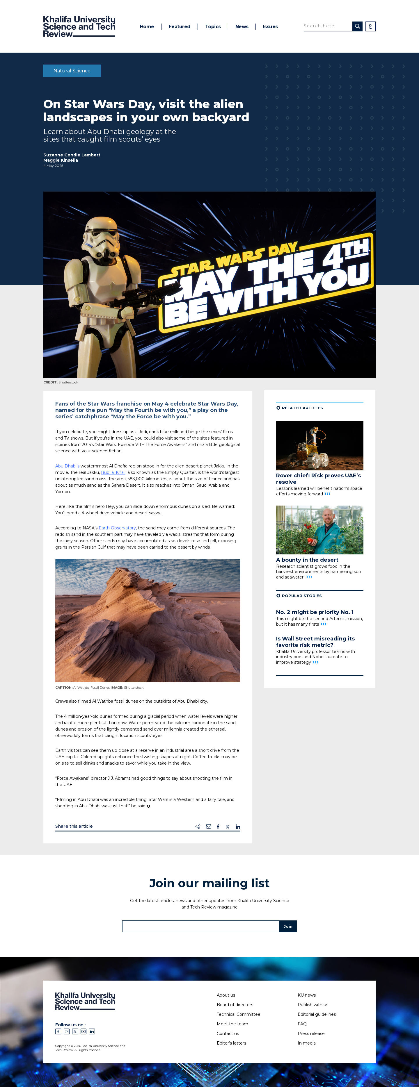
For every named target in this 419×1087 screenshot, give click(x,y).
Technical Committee (238, 1014)
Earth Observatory (117, 528)
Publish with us (313, 1004)
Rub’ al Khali (113, 472)
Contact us (228, 1033)
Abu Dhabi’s (67, 466)
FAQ (302, 1024)
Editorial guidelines (317, 1014)
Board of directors (235, 1004)
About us (226, 995)
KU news (307, 995)
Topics (213, 26)
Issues (270, 26)
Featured (180, 26)
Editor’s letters (231, 1043)
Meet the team (232, 1024)
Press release (311, 1033)
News (241, 26)
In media (307, 1043)
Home (147, 26)
